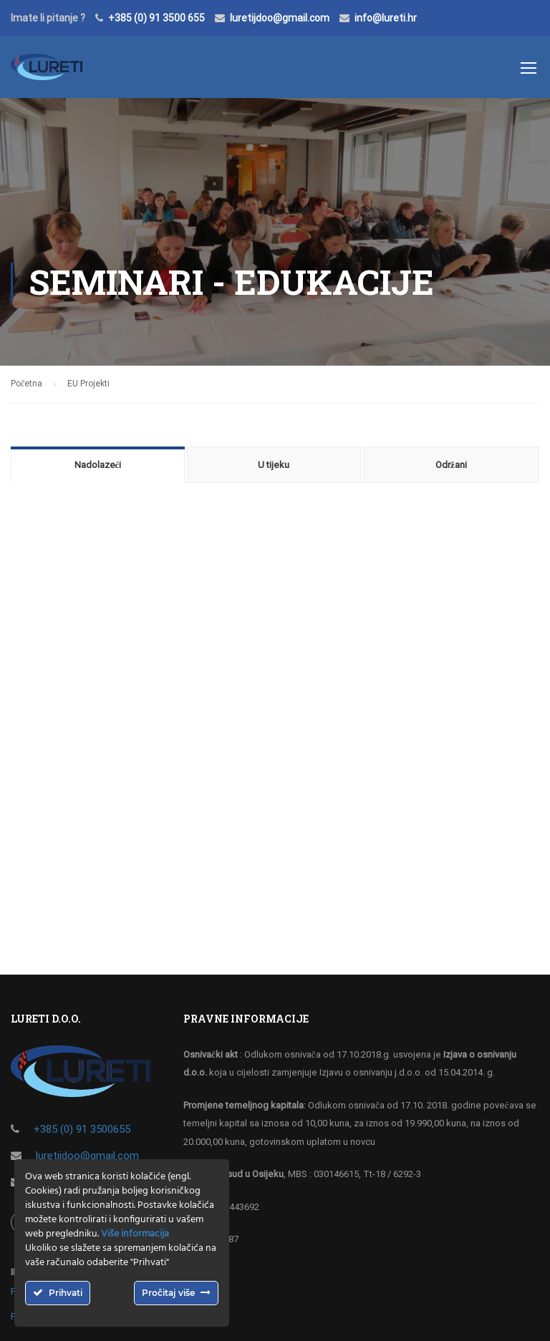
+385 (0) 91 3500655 (82, 1129)
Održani (451, 464)
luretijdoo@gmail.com (279, 18)
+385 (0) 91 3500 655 (156, 18)
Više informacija (135, 1234)
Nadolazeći (98, 464)
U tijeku (273, 464)
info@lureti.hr (385, 18)
